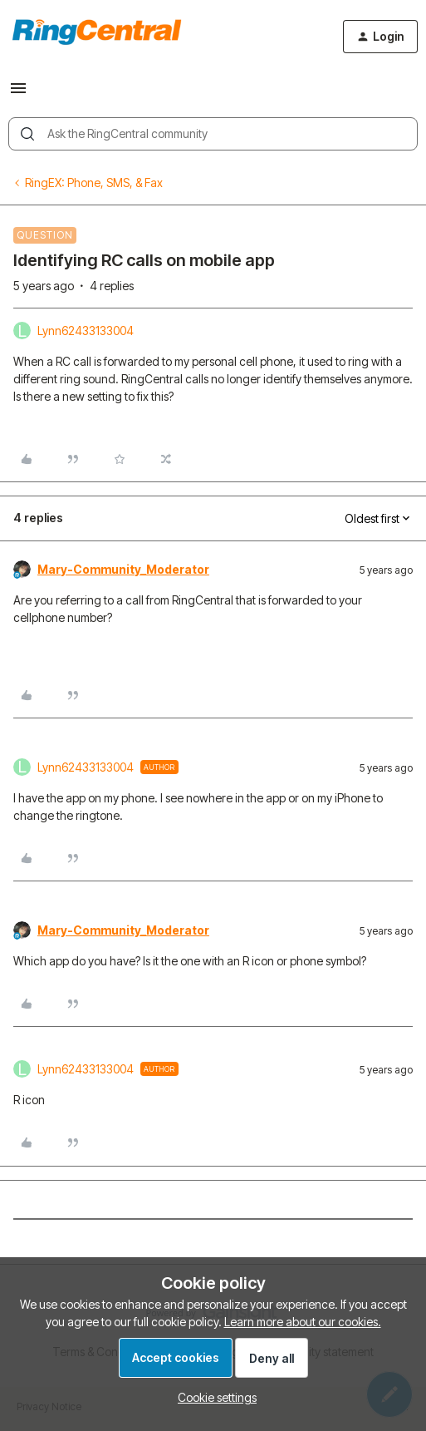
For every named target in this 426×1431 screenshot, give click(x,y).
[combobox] (213, 134)
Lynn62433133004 (85, 330)
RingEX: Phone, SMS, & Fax (94, 182)
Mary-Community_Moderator (123, 569)
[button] (18, 93)
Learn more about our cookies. (302, 1322)
